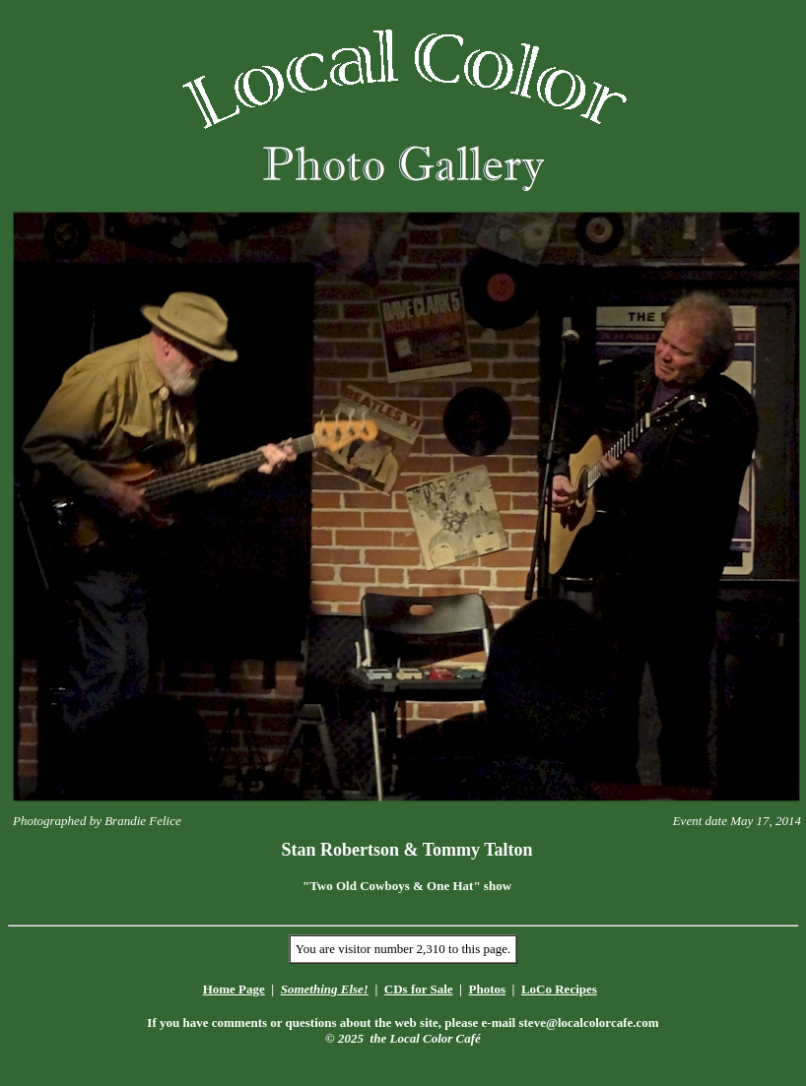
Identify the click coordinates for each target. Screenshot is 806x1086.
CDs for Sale (418, 989)
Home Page (234, 989)
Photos (486, 989)
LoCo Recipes (559, 989)
